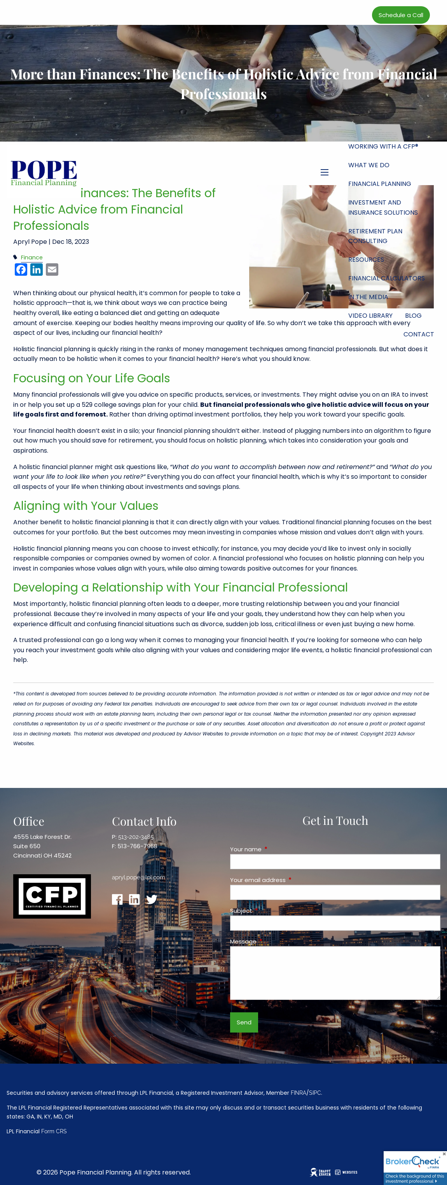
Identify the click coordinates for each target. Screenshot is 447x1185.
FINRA (298, 1093)
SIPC (315, 1093)
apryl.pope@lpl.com (138, 877)
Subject (271, 911)
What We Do (368, 165)
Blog (413, 315)
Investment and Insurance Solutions (383, 207)
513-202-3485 (136, 836)
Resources (366, 259)
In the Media (368, 296)
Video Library (370, 315)
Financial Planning (379, 183)
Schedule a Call (401, 15)
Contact (418, 334)
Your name (275, 849)
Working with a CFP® (383, 146)
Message (273, 941)
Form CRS (54, 1131)
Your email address (287, 880)
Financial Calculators (386, 278)
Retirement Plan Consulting (375, 236)
